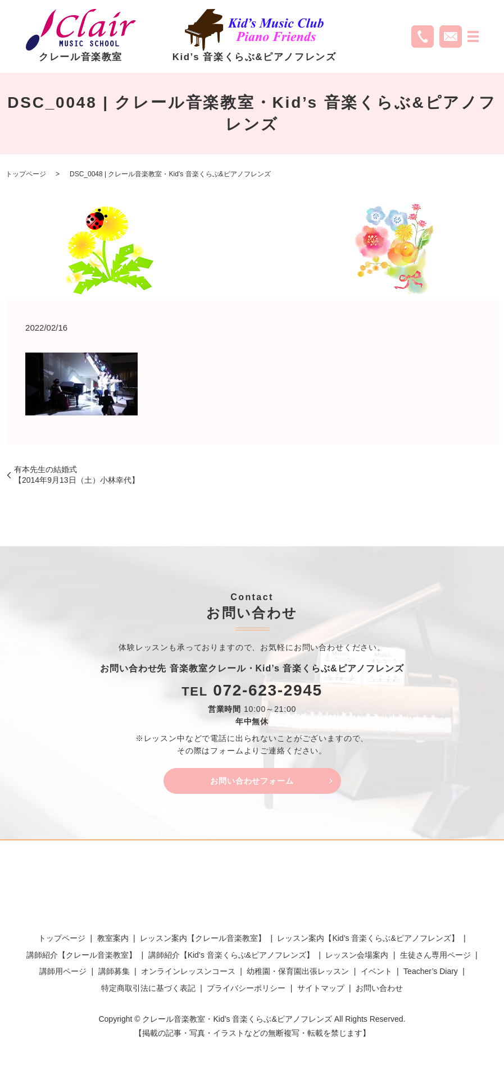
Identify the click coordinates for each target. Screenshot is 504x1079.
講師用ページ (63, 974)
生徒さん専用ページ (435, 957)
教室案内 (113, 940)
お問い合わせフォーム (252, 782)
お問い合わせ (379, 990)
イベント (376, 974)
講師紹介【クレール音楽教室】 (81, 957)
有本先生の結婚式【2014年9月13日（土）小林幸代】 (76, 475)
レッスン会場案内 (356, 957)
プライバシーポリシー (246, 990)
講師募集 (114, 974)
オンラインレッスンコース (188, 974)
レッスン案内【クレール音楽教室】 (203, 940)
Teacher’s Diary (430, 974)
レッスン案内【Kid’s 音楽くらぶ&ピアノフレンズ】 (367, 940)
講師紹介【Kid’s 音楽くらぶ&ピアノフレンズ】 (231, 957)
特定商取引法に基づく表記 (148, 990)
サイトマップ (320, 990)
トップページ (26, 174)
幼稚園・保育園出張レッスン (298, 974)
